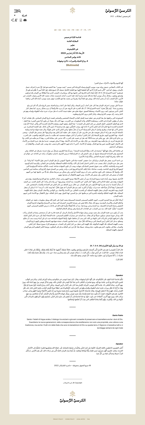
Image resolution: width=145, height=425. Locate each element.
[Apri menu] (16, 11)
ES (69, 30)
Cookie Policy (69, 419)
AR (55, 30)
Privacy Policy (58, 419)
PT (90, 30)
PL (85, 30)
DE (60, 30)
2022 (112, 16)
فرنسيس (126, 16)
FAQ (88, 419)
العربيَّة (22, 16)
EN (64, 30)
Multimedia (72, 65)
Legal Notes (81, 419)
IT (81, 30)
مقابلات (118, 16)
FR (73, 30)
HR (77, 30)
